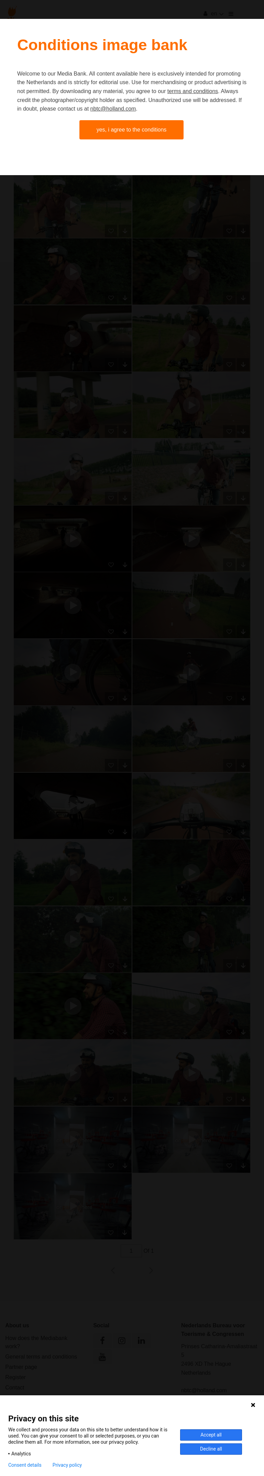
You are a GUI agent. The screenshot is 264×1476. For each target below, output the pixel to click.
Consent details (25, 1465)
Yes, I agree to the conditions (132, 130)
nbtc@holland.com (113, 109)
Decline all (211, 1449)
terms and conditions (192, 91)
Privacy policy (67, 1465)
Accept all (211, 1435)
